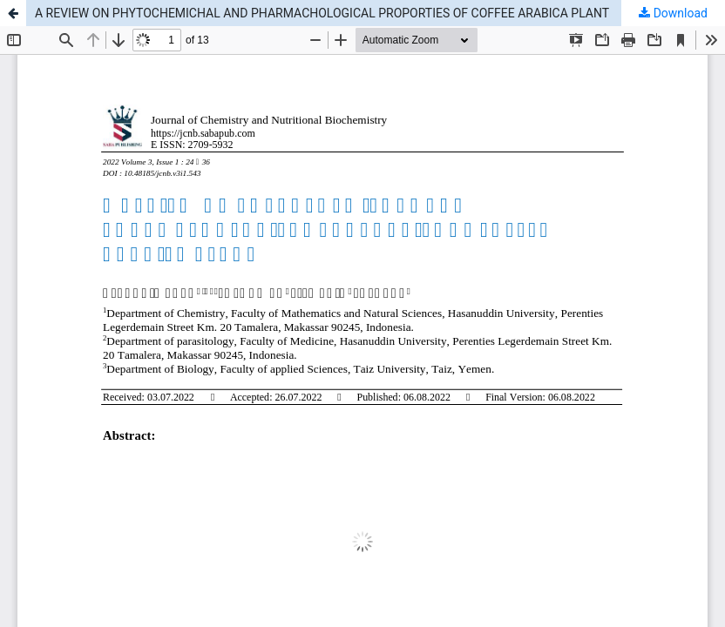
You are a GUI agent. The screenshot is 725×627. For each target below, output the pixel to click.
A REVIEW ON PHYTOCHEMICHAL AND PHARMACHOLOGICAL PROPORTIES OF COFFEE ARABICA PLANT (322, 13)
